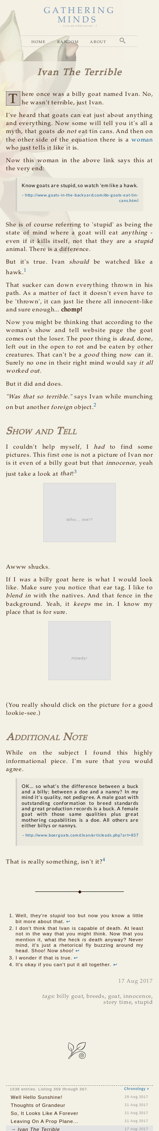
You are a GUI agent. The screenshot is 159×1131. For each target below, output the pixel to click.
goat (114, 996)
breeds (95, 996)
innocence (137, 996)
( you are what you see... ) (79, 26)
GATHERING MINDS (80, 15)
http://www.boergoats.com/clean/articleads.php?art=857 (82, 835)
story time (117, 1002)
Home (38, 41)
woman (142, 140)
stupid (144, 1002)
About (98, 41)
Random (68, 41)
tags (47, 996)
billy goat (70, 996)
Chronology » (136, 1089)
